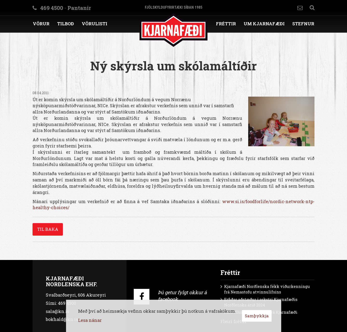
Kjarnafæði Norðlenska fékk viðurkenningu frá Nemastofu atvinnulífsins (267, 289)
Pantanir (79, 7)
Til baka (47, 229)
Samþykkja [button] (257, 316)
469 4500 (51, 7)
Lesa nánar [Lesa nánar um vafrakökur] (90, 320)
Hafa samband (300, 8)
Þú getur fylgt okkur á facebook (182, 295)
